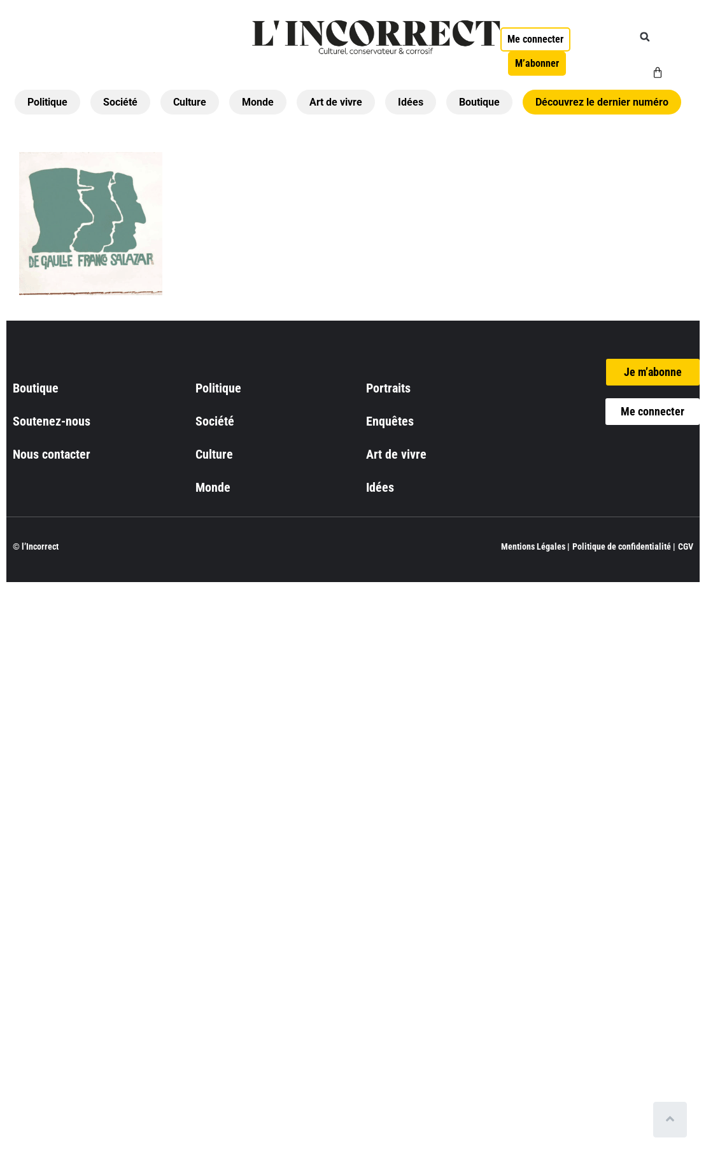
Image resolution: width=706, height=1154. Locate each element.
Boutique (479, 102)
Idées (410, 102)
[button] (645, 37)
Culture (189, 102)
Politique (47, 102)
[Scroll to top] (672, 1119)
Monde (258, 102)
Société (120, 102)
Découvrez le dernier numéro (601, 102)
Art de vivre (335, 102)
